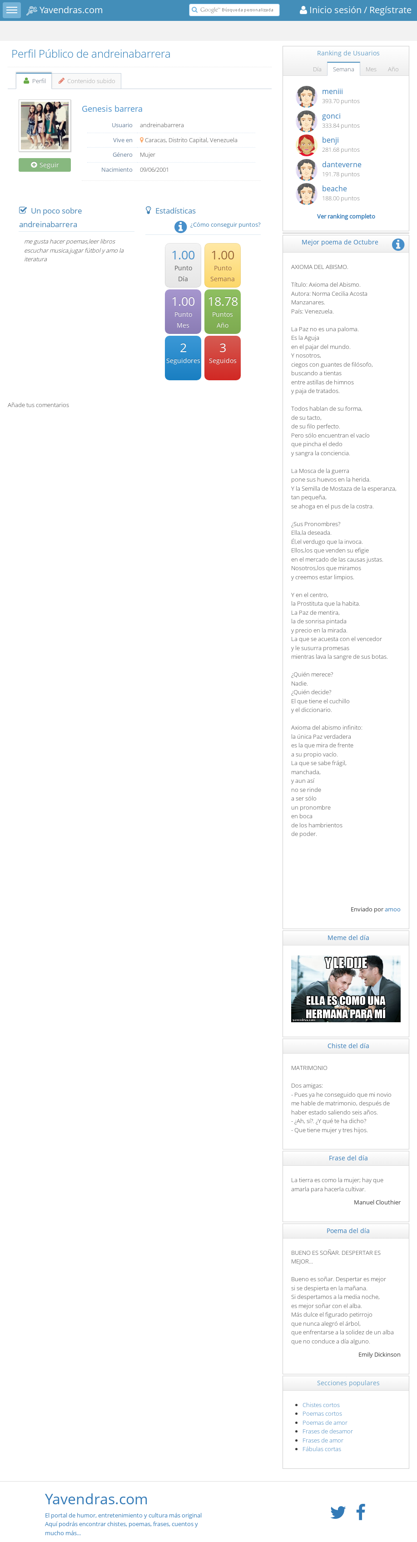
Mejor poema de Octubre (340, 242)
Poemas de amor (325, 1422)
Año (393, 69)
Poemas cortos (322, 1413)
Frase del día (348, 1158)
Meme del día (348, 937)
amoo (393, 909)
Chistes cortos (321, 1405)
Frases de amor (323, 1440)
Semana (343, 69)
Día (317, 69)
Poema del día (348, 1230)
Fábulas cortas (322, 1449)
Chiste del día (348, 1045)
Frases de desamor (328, 1431)
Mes (371, 69)
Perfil (34, 81)
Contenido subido (86, 81)
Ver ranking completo (346, 216)
